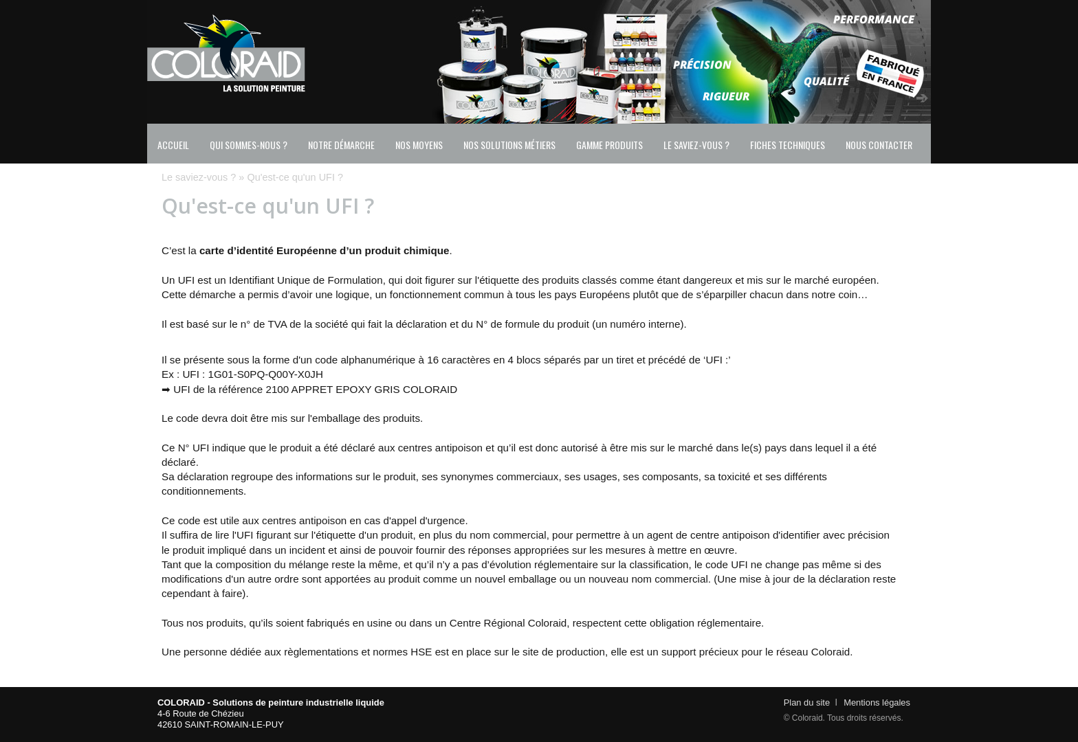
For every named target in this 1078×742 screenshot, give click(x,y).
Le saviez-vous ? (696, 144)
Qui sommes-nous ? (248, 144)
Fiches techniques (787, 144)
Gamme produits (609, 144)
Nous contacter (879, 144)
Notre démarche (341, 144)
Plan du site (807, 702)
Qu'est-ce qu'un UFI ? (295, 177)
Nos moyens (419, 144)
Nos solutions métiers (509, 144)
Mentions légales (877, 702)
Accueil (173, 144)
